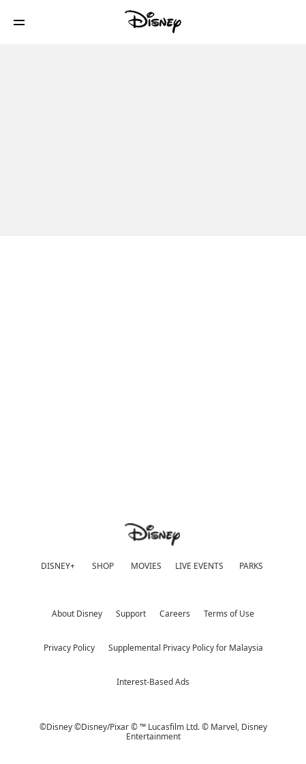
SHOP (103, 566)
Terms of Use (229, 613)
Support (131, 613)
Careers (174, 613)
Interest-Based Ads (153, 682)
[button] (19, 22)
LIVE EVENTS (199, 566)
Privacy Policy (69, 647)
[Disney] (153, 21)
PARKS (251, 566)
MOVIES (146, 566)
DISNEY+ (58, 566)
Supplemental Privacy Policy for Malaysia (185, 647)
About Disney (77, 613)
